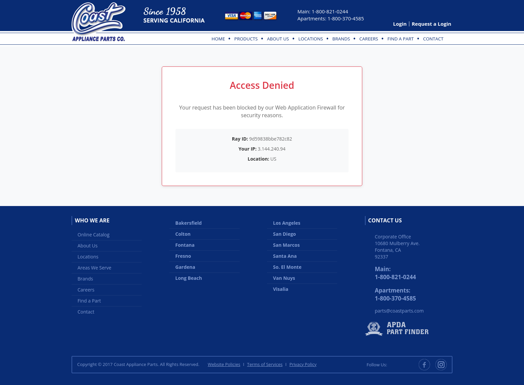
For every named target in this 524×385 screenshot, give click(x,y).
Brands (341, 39)
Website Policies (224, 364)
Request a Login (431, 23)
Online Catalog (94, 234)
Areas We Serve (94, 267)
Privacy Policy (302, 364)
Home (218, 39)
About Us (278, 39)
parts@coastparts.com (399, 311)
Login (400, 23)
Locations (310, 39)
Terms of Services (264, 364)
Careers (368, 39)
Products (246, 39)
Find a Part (400, 39)
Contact (433, 39)
